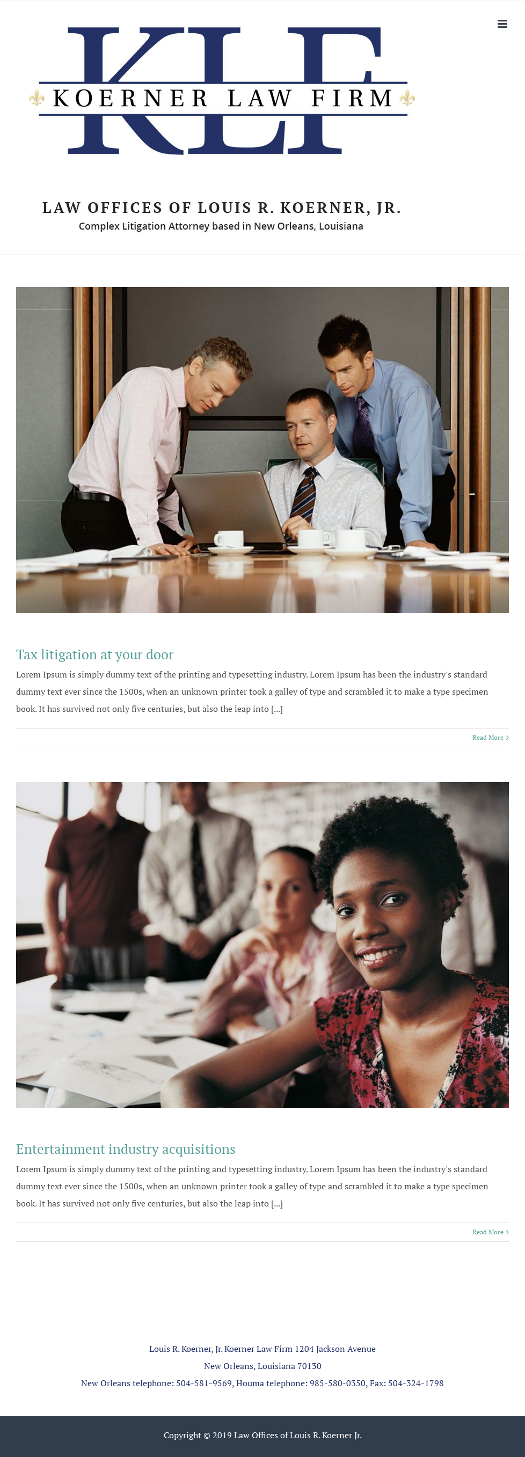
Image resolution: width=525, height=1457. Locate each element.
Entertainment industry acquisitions (126, 1149)
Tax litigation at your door (95, 654)
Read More (488, 737)
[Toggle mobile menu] (503, 24)
